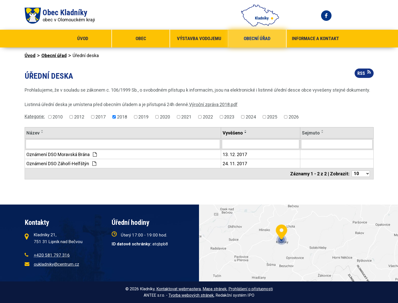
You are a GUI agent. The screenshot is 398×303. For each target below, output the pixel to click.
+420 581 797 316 (52, 255)
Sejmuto (311, 133)
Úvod (82, 38)
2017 (100, 117)
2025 (272, 117)
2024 (251, 117)
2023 (229, 117)
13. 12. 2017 (235, 154)
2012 (79, 117)
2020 (165, 117)
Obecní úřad (257, 38)
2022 (208, 117)
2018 (122, 117)
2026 (294, 117)
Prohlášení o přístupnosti (250, 289)
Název (33, 133)
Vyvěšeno (233, 133)
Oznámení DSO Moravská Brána (61, 154)
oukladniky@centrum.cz (56, 264)
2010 (58, 117)
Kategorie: (35, 116)
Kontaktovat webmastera (178, 289)
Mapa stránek (215, 289)
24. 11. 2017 (235, 163)
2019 (143, 117)
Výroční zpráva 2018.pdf (213, 104)
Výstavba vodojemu (199, 38)
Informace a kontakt (315, 38)
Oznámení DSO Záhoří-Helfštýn (61, 163)
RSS (364, 73)
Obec (141, 38)
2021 (186, 117)
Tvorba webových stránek (191, 295)
